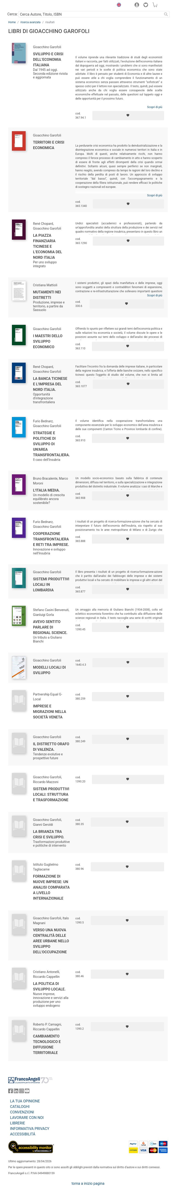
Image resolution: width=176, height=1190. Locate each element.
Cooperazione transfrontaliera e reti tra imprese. (51, 539)
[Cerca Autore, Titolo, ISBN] (90, 14)
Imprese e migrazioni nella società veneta (49, 711)
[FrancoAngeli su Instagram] (21, 1092)
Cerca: (12, 14)
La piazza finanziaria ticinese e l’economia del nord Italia (47, 246)
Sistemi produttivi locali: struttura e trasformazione (51, 794)
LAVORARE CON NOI (27, 1117)
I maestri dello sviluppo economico (47, 341)
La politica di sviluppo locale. (49, 986)
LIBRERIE (17, 1123)
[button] (117, 5)
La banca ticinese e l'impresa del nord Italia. (50, 384)
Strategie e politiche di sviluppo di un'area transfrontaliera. (51, 444)
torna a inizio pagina (88, 1183)
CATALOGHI (20, 1106)
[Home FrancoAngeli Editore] (24, 5)
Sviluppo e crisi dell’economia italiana (48, 59)
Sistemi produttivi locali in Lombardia (51, 584)
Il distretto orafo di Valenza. (51, 747)
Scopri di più (154, 107)
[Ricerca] (166, 14)
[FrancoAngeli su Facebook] (10, 1092)
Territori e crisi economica (48, 145)
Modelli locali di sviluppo (49, 670)
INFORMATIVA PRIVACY (29, 1128)
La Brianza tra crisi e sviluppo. (48, 834)
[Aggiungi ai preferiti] (128, 115)
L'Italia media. (46, 490)
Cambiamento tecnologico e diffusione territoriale (47, 1044)
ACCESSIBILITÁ (22, 1134)
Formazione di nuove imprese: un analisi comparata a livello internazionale (51, 887)
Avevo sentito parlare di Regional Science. (50, 627)
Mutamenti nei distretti (47, 295)
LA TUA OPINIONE (25, 1101)
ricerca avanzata (30, 22)
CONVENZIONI (22, 1112)
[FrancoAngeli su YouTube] (27, 1092)
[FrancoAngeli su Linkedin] (16, 1092)
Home (12, 22)
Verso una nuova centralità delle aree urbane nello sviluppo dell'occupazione (51, 941)
